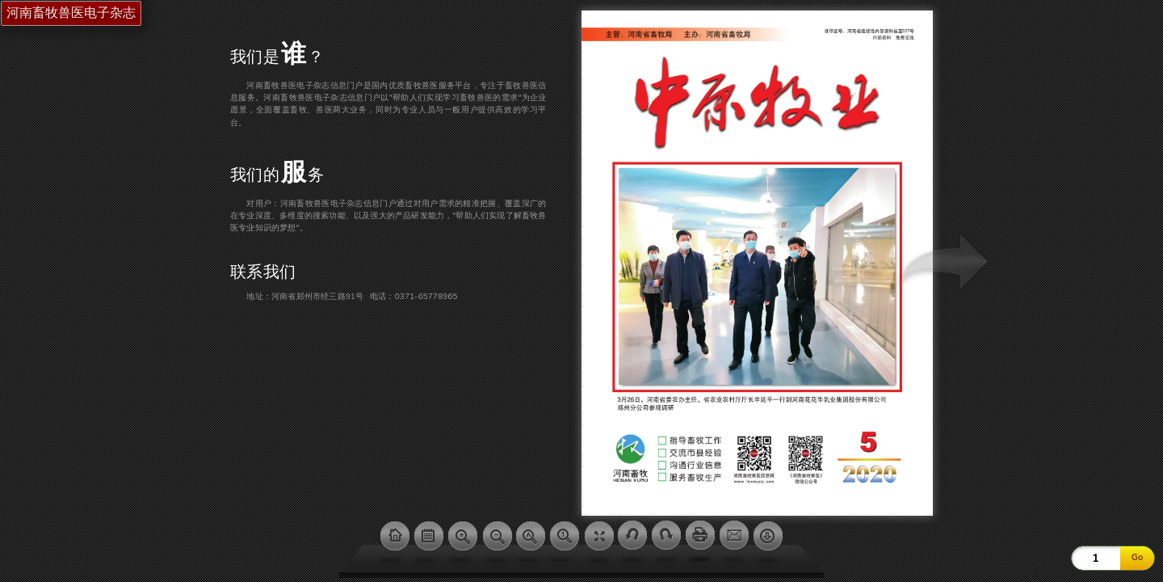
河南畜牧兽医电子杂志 (71, 12)
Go (1137, 557)
